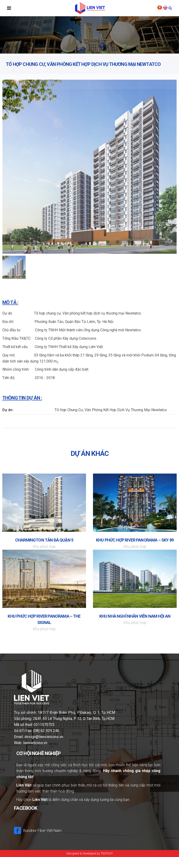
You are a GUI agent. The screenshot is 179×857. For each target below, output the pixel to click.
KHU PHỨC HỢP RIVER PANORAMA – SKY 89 (135, 540)
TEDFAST (107, 853)
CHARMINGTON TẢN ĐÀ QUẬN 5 (44, 540)
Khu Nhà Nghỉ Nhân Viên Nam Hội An (134, 616)
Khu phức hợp (44, 546)
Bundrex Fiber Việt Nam (38, 830)
